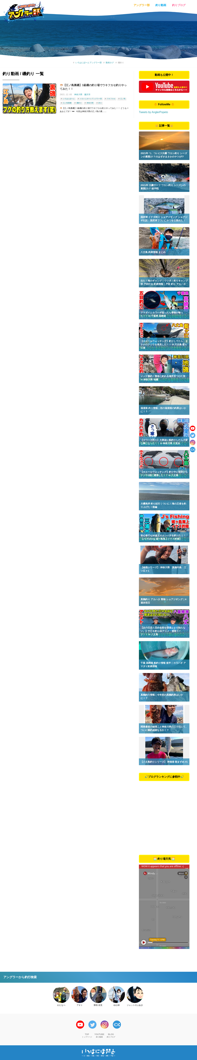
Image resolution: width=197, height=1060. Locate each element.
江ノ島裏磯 (67, 102)
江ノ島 (122, 98)
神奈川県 (78, 94)
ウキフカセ (111, 98)
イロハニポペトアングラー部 (91, 98)
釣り (100, 102)
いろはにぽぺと (69, 98)
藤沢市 (87, 94)
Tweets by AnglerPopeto (153, 112)
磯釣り (78, 102)
